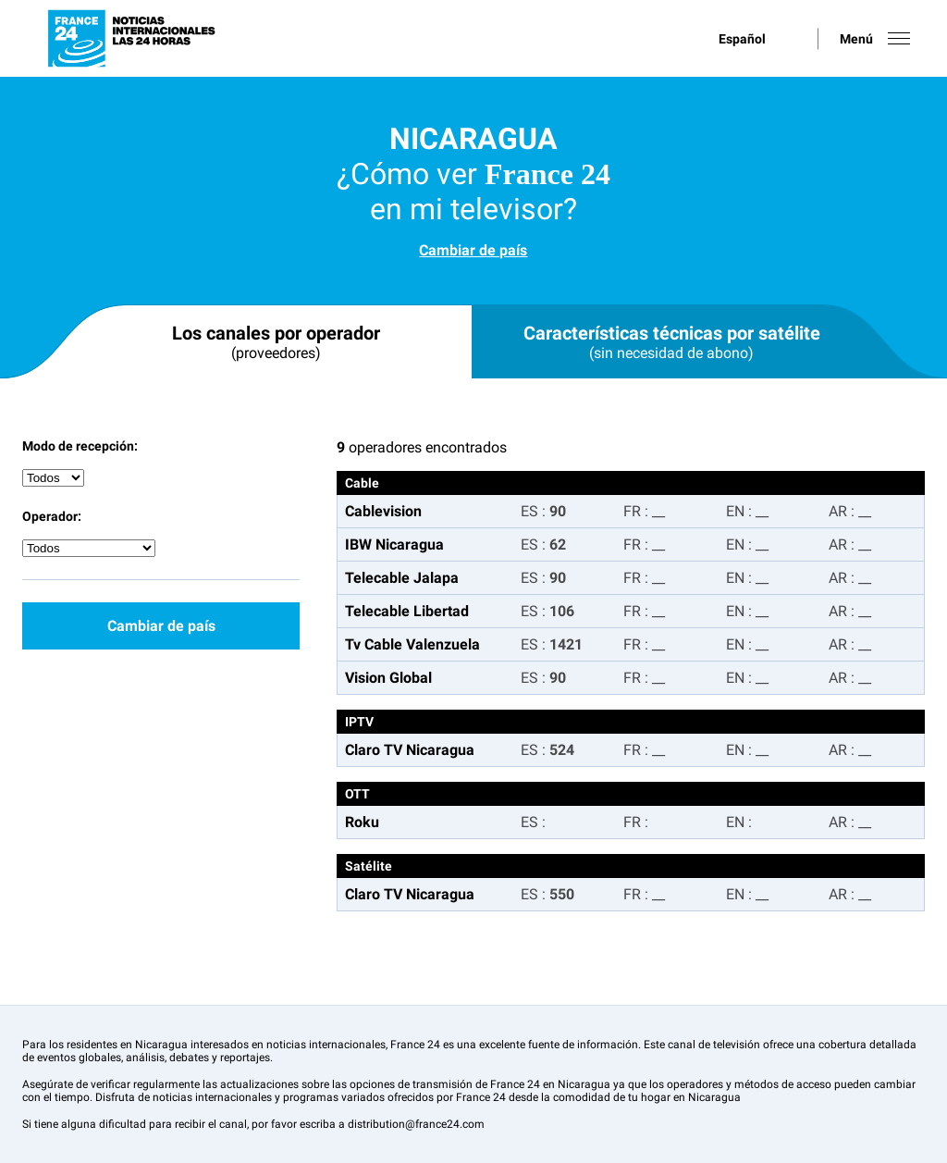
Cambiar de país (473, 250)
